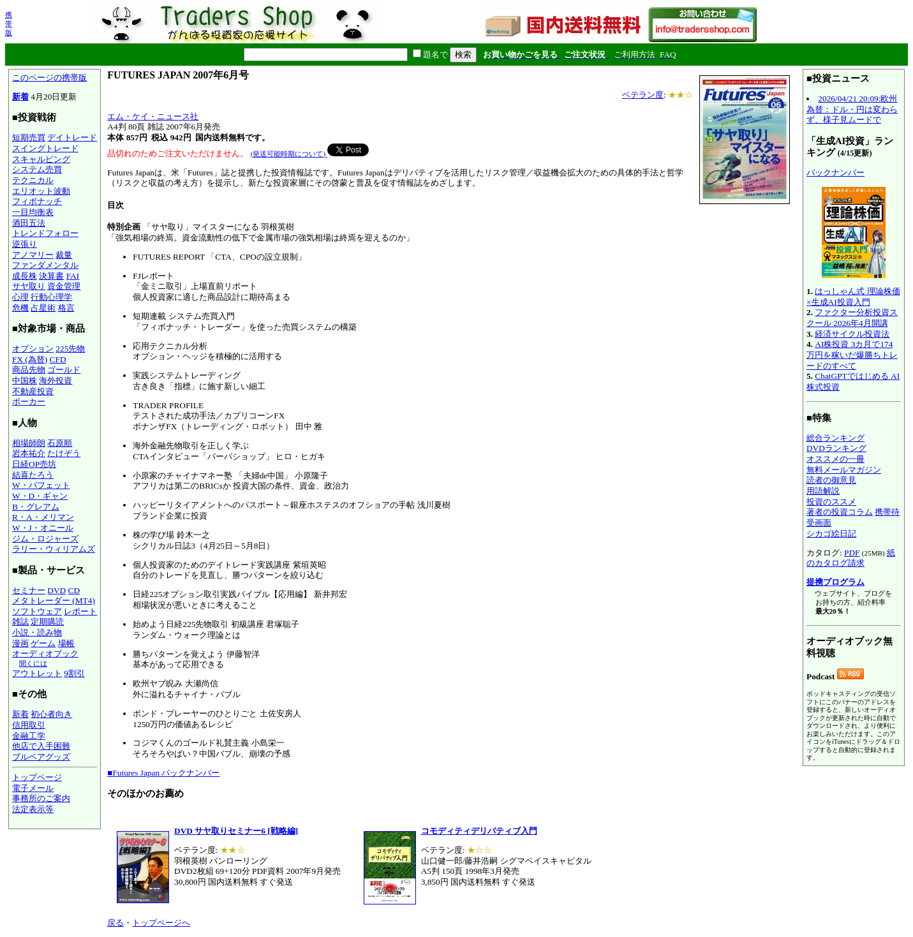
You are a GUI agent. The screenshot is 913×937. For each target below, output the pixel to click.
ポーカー (28, 401)
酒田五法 (28, 223)
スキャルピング (41, 159)
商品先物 (28, 369)
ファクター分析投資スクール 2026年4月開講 (852, 317)
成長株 (24, 276)
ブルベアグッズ (41, 757)
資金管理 (63, 286)
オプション (33, 348)
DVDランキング (836, 448)
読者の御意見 (831, 480)
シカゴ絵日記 (831, 533)
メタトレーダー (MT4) (53, 600)
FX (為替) (29, 359)
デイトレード (72, 137)
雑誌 (20, 621)
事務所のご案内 (41, 798)
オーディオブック (45, 653)
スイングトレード (45, 148)
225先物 (70, 348)
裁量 (64, 255)
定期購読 (47, 621)
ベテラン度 (643, 95)
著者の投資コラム (839, 512)
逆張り (24, 244)
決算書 (51, 276)
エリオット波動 (41, 191)
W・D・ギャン (40, 496)
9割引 (74, 673)
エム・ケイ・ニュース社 (152, 116)
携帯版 (8, 23)
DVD (56, 590)
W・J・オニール (42, 528)
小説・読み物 (37, 632)
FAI (73, 276)
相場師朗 (28, 443)
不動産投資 (33, 391)
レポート (80, 611)
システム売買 (37, 169)
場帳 (66, 643)
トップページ (37, 777)
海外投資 (55, 380)
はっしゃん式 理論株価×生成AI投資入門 (853, 296)
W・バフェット (41, 485)
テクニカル (33, 180)
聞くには (33, 663)
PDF (851, 552)
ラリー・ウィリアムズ (53, 549)
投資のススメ (831, 501)
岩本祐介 (28, 453)
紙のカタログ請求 (850, 558)
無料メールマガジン (843, 470)
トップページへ (161, 922)
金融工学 (28, 736)
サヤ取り (28, 286)
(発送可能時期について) (289, 154)
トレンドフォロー (45, 233)
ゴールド (63, 369)
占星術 (43, 308)
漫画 (20, 643)
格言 (66, 308)
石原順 (59, 443)
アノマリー (33, 255)
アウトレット (37, 673)
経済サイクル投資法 (852, 334)
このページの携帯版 (49, 77)
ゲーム (43, 643)
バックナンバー (835, 172)
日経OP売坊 (34, 464)
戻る (115, 922)
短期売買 (28, 137)
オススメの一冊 (835, 459)
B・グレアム (35, 507)
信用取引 (28, 725)
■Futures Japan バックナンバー (163, 773)
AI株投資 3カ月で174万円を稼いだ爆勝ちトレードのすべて (852, 354)
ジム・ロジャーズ (45, 538)
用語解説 (823, 491)
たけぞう (63, 453)
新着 (20, 96)
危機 (20, 308)
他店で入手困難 (41, 746)
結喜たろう (33, 475)
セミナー (28, 590)
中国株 (24, 380)
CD (74, 590)
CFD (58, 359)
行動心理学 (51, 297)
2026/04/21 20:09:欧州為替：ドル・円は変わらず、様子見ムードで (852, 109)
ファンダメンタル (45, 265)
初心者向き (51, 714)
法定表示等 (33, 809)
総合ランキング (835, 438)
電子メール (33, 788)
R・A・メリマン (43, 517)
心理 (20, 297)
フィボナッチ (37, 201)
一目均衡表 (33, 212)
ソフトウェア (37, 611)
